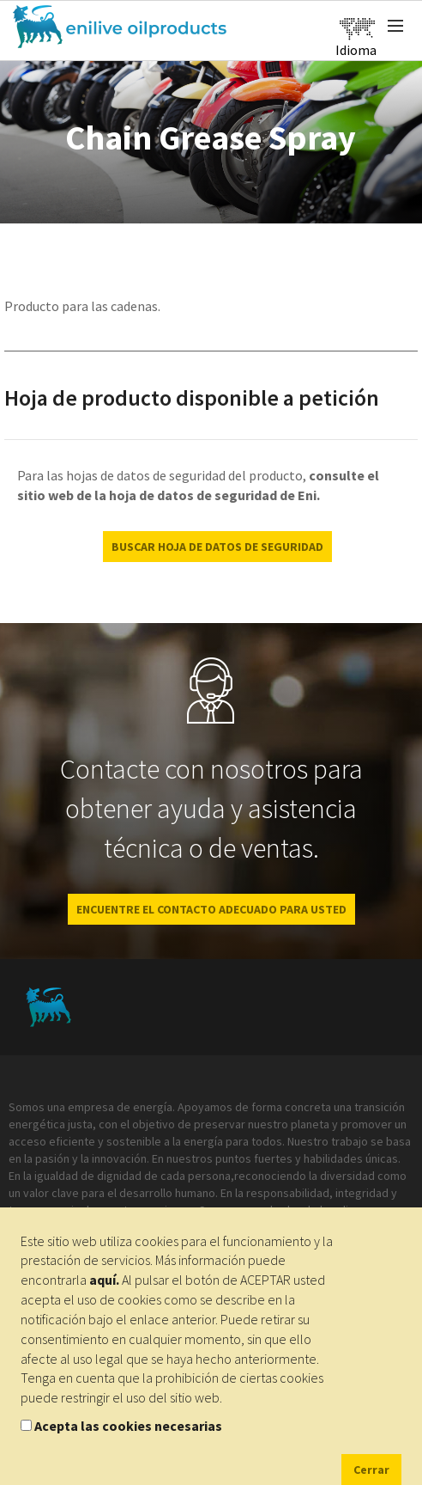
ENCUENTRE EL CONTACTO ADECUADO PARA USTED (211, 909)
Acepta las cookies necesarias (128, 1425)
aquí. (104, 1279)
